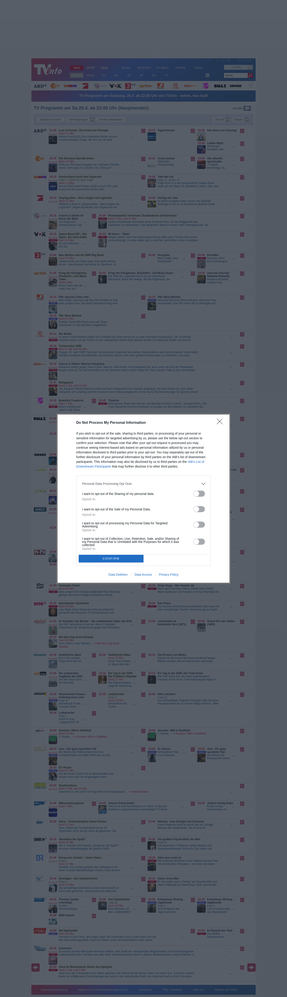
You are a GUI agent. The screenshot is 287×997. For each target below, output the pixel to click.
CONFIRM (111, 558)
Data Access (143, 574)
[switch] (199, 494)
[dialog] (143, 498)
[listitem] (143, 483)
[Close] (221, 423)
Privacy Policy (168, 574)
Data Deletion (118, 574)
